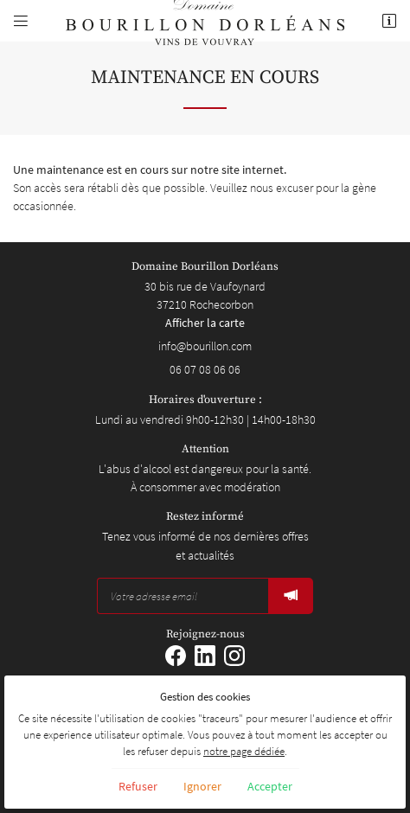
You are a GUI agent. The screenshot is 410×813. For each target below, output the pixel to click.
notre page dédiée (244, 751)
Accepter (269, 786)
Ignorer (202, 786)
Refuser (138, 786)
